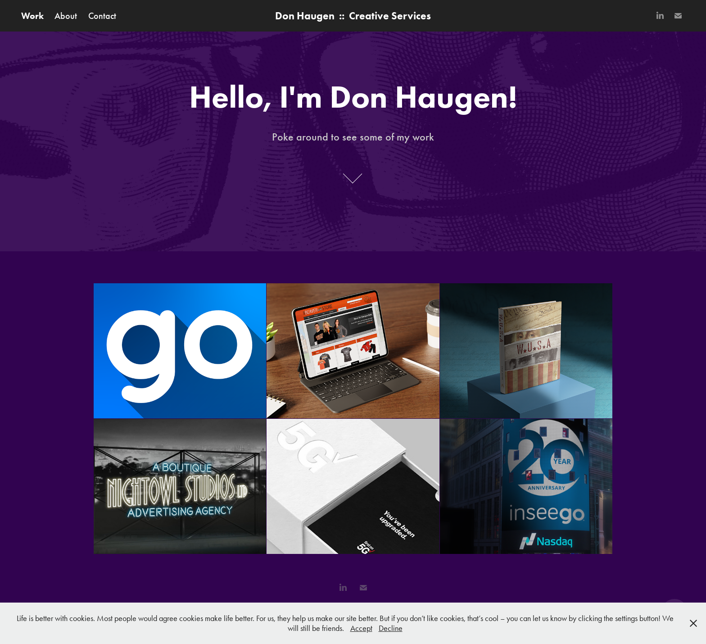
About (65, 15)
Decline (391, 628)
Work (32, 15)
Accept (361, 628)
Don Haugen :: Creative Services (353, 15)
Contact (102, 15)
